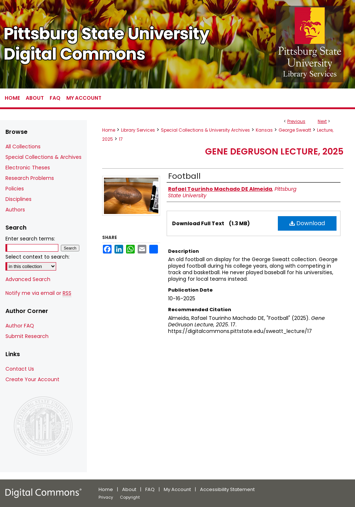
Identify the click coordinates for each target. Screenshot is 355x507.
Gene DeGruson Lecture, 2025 (274, 151)
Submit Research (27, 336)
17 (121, 139)
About (129, 489)
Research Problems (29, 178)
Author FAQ (19, 325)
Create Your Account (32, 379)
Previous (296, 121)
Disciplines (18, 199)
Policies (14, 188)
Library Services (138, 130)
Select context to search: (37, 256)
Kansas (264, 130)
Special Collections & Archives (43, 157)
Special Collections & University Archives (205, 130)
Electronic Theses (27, 167)
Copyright (130, 497)
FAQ (150, 489)
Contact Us (19, 368)
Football (184, 176)
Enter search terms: (30, 238)
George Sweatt (295, 130)
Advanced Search (27, 279)
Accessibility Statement (227, 489)
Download (307, 223)
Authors (15, 209)
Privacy (106, 497)
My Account (177, 489)
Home (108, 130)
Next (322, 121)
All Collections (23, 146)
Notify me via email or (38, 293)
